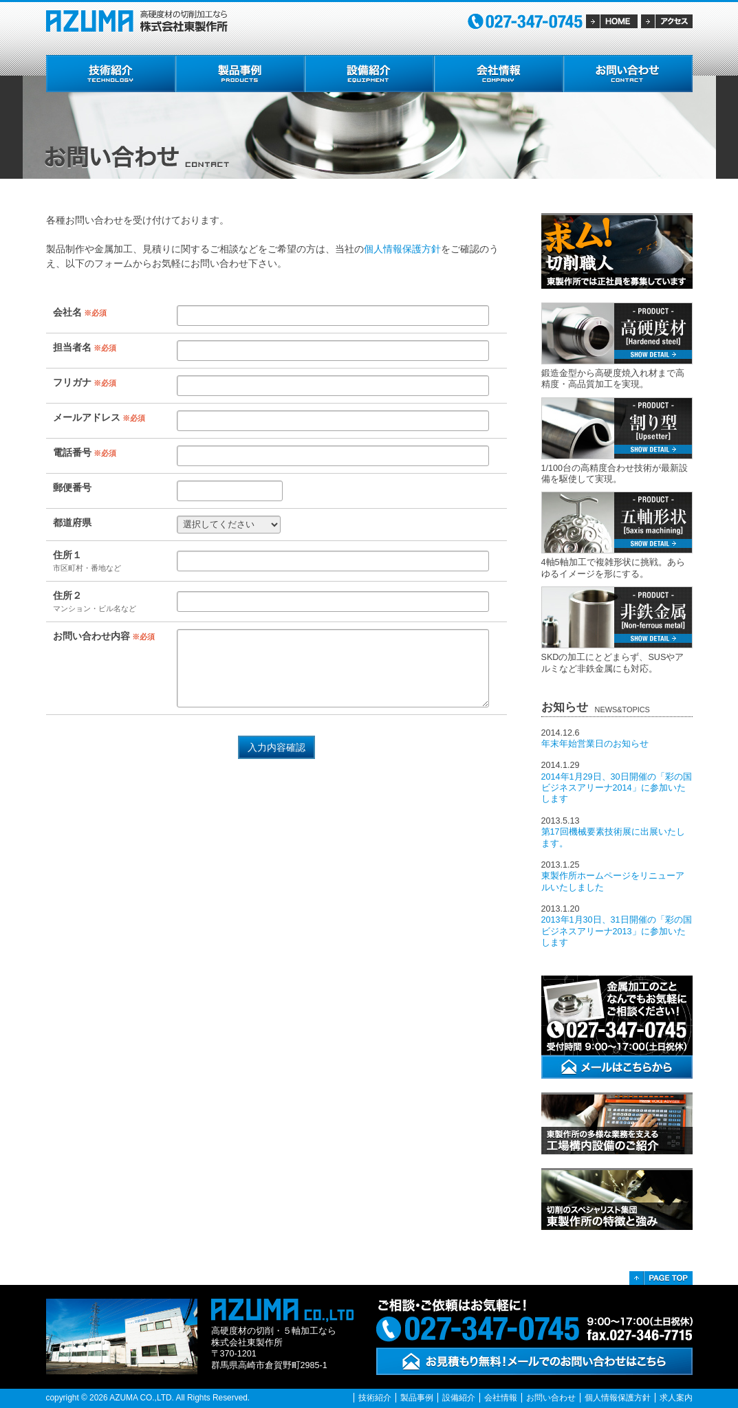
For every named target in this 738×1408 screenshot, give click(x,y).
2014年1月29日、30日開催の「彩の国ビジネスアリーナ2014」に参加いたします (616, 788)
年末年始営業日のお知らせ (595, 744)
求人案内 (676, 1397)
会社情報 (500, 1397)
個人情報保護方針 (402, 248)
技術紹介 (374, 1397)
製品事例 (416, 1397)
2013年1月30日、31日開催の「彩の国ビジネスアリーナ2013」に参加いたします (616, 931)
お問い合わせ (551, 1397)
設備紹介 (458, 1397)
